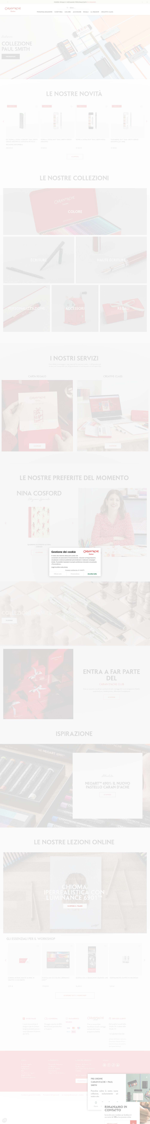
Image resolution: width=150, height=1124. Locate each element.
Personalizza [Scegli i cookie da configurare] (75, 574)
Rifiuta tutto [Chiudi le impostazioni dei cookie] (58, 574)
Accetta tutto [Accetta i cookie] (92, 574)
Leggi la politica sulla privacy (59, 567)
